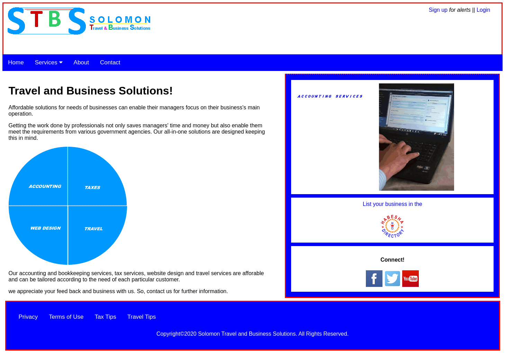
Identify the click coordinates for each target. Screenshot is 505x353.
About (81, 62)
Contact (110, 62)
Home (16, 62)
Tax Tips (105, 317)
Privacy (28, 317)
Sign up (439, 10)
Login (483, 10)
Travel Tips (141, 317)
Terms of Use (66, 317)
